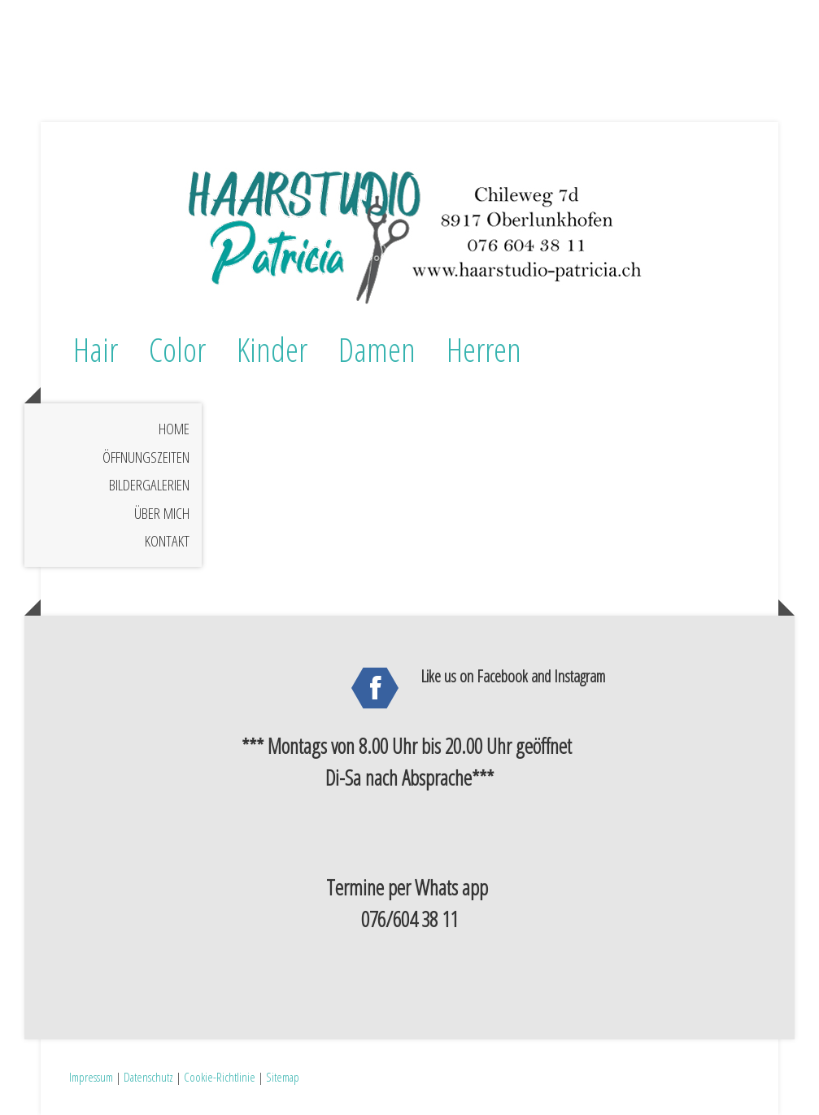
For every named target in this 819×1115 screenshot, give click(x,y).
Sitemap (282, 1077)
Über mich (162, 513)
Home (174, 428)
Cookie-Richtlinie (219, 1077)
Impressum (91, 1077)
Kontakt (167, 540)
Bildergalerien (149, 484)
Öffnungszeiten (146, 457)
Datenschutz (148, 1077)
